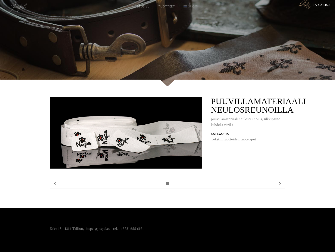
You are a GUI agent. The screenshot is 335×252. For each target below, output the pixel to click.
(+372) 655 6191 (131, 228)
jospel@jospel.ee (98, 228)
